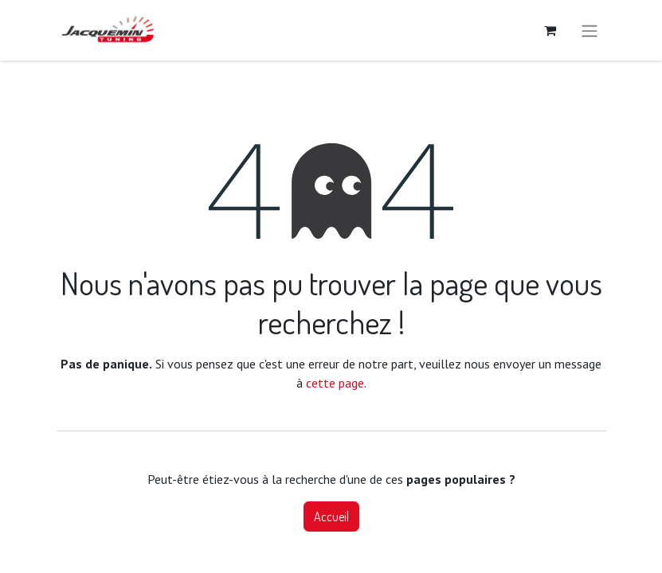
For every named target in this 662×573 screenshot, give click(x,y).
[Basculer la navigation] (589, 30)
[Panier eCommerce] (550, 30)
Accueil (331, 516)
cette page (335, 383)
